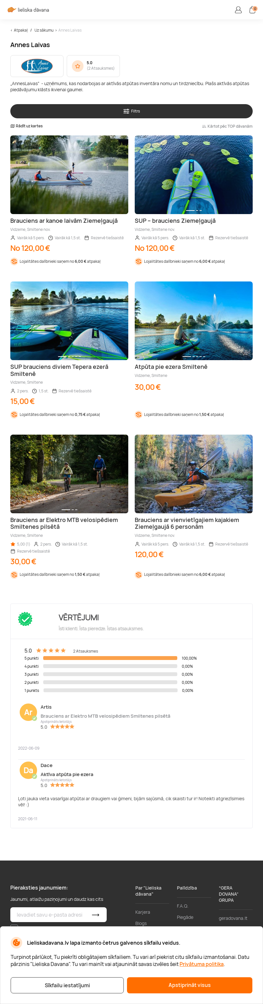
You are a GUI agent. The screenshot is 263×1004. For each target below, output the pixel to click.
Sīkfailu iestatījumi (67, 985)
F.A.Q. (183, 906)
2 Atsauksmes (100, 68)
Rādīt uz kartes (26, 126)
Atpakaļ (21, 30)
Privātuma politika (202, 964)
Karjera (142, 912)
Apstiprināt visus (190, 985)
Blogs (141, 923)
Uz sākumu (44, 30)
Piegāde (185, 917)
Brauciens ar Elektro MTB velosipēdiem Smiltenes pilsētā (105, 716)
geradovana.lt (233, 918)
